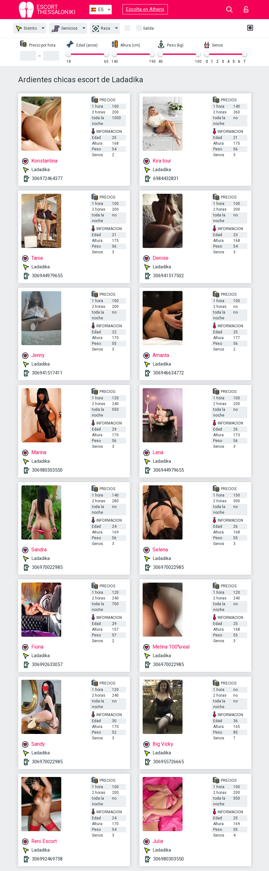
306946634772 (168, 373)
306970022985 (47, 567)
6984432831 (166, 178)
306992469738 (47, 859)
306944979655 (47, 276)
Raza (101, 28)
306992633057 (47, 664)
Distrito (26, 28)
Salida (148, 28)
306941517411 (47, 373)
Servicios (65, 28)
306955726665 (168, 762)
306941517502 (168, 276)
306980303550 (47, 470)
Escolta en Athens (145, 9)
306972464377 (47, 178)
